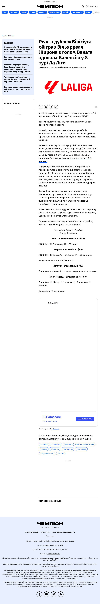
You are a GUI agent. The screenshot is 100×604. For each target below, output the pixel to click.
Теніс (33, 12)
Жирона (68, 444)
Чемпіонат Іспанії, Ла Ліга (84, 444)
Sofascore (56, 429)
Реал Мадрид (68, 449)
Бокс (24, 12)
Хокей (65, 12)
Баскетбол (54, 12)
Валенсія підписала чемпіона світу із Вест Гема (18, 58)
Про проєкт (45, 532)
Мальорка (55, 449)
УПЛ (4, 12)
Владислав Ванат (47, 454)
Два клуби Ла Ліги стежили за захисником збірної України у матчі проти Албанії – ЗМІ (18, 49)
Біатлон (42, 12)
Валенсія (44, 444)
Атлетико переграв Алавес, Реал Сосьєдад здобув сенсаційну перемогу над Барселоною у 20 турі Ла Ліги (17, 68)
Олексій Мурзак (61, 68)
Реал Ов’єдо (81, 449)
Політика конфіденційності (63, 532)
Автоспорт (77, 12)
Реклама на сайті (32, 532)
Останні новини (12, 103)
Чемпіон (5, 35)
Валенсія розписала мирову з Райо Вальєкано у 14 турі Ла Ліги (18, 89)
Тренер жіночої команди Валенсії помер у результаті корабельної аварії (17, 79)
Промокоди (50, 536)
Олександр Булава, (47, 68)
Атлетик (61, 454)
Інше (88, 12)
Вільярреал (55, 444)
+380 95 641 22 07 (53, 554)
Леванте (44, 449)
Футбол (14, 12)
